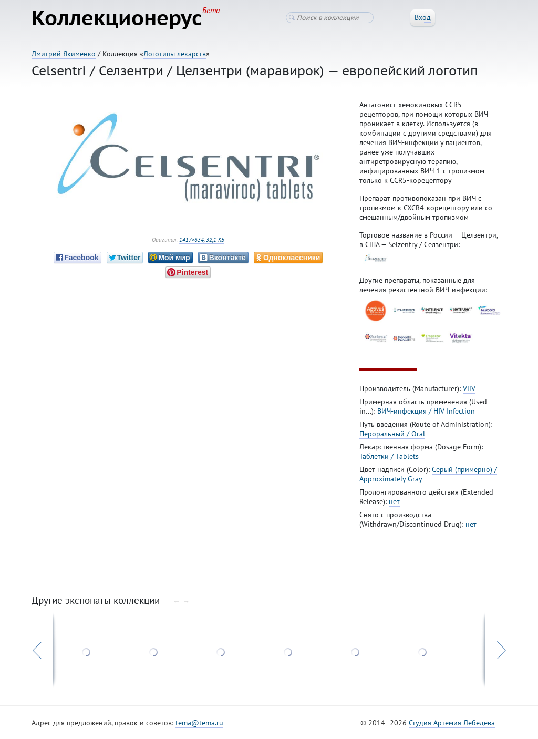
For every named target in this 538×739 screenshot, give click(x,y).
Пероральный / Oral (392, 433)
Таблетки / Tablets (389, 456)
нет (394, 501)
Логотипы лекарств (174, 53)
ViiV (469, 388)
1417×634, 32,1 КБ (201, 239)
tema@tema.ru (199, 722)
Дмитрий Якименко (64, 53)
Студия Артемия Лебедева (452, 722)
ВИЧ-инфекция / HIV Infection (426, 411)
